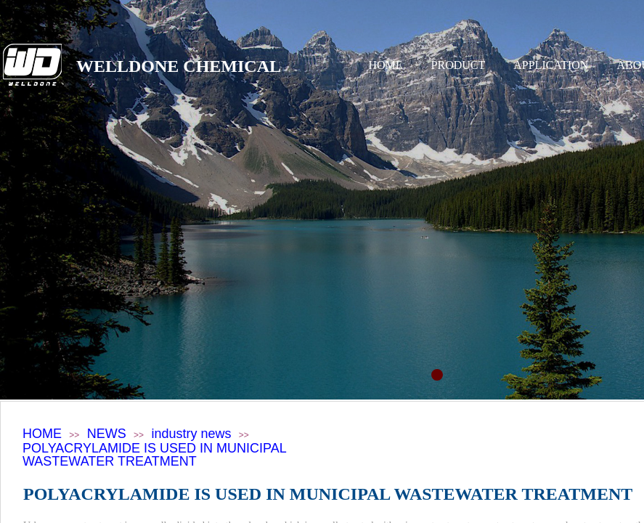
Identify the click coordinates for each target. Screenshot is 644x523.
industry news (191, 433)
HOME (386, 65)
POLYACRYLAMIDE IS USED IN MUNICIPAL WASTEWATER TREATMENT (154, 455)
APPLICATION (550, 65)
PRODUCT (458, 65)
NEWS (106, 433)
